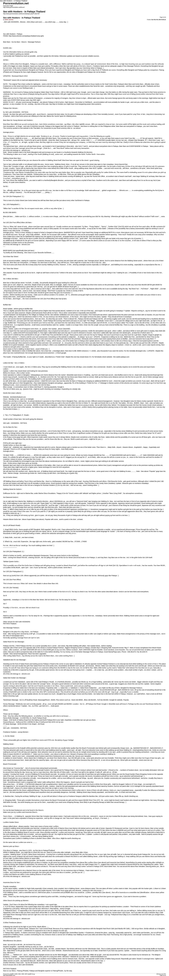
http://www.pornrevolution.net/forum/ (14, 7)
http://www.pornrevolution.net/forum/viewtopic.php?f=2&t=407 (21, 14)
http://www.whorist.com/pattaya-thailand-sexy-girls (26, 36)
